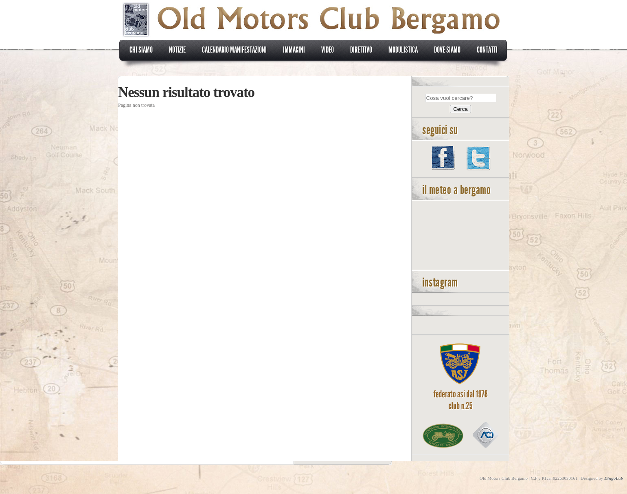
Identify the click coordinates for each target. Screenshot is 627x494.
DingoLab (613, 478)
